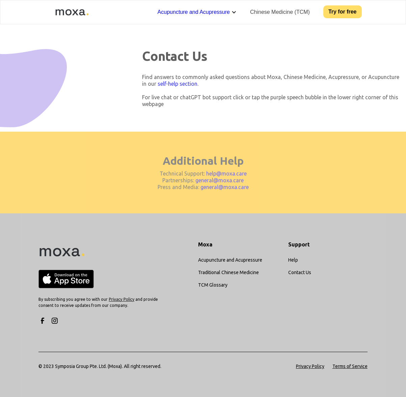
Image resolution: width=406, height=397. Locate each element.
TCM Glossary (212, 285)
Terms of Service (350, 366)
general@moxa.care (219, 180)
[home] (68, 12)
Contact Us (299, 272)
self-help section (177, 84)
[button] (197, 12)
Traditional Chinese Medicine (228, 272)
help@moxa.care (226, 173)
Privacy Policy (310, 366)
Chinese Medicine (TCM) (280, 12)
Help (293, 260)
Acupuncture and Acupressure (194, 12)
